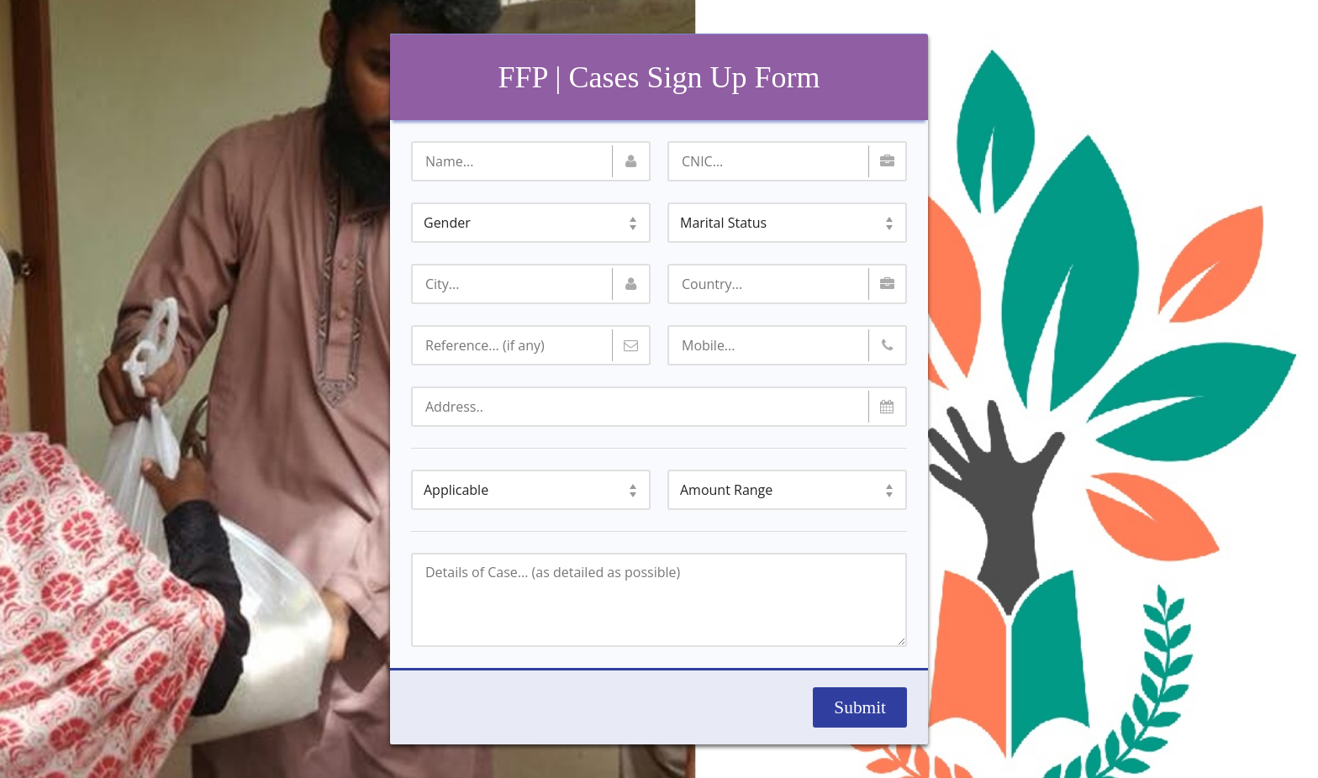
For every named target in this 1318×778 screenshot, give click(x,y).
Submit (860, 707)
